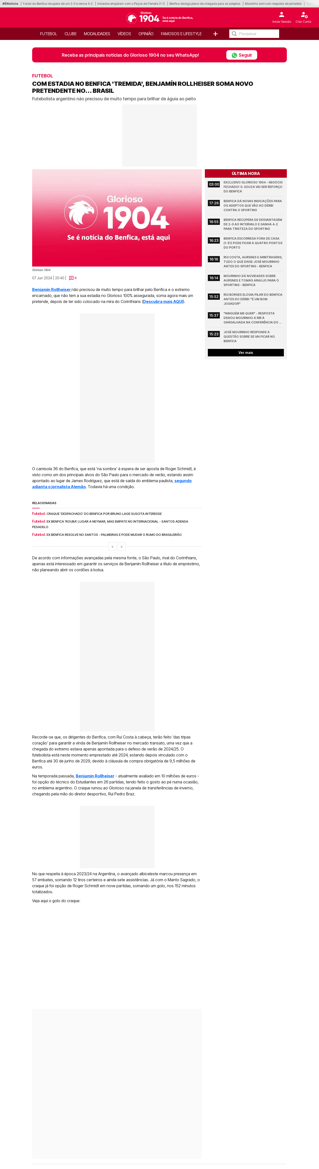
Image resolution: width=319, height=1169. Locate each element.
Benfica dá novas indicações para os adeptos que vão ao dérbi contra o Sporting (253, 205)
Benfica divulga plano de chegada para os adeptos (204, 3)
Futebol (48, 33)
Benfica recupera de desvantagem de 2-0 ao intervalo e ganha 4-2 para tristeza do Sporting (253, 224)
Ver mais (246, 352)
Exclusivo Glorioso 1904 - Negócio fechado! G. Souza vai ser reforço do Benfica (254, 186)
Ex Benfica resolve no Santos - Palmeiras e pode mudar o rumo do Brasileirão (114, 535)
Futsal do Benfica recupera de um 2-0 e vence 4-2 (58, 3)
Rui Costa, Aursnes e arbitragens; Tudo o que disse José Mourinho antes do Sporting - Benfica (253, 261)
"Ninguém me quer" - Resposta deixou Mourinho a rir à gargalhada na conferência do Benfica (251, 318)
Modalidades (97, 33)
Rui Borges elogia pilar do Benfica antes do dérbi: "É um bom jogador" (253, 299)
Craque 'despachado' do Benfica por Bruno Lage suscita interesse (104, 514)
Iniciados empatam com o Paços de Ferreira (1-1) (131, 3)
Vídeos (124, 33)
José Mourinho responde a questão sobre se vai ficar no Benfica (250, 336)
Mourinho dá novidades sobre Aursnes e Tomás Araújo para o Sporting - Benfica (252, 280)
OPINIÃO (146, 33)
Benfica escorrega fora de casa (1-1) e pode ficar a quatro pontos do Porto (253, 243)
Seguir (241, 54)
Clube (71, 33)
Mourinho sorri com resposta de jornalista (273, 3)
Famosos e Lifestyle (181, 33)
